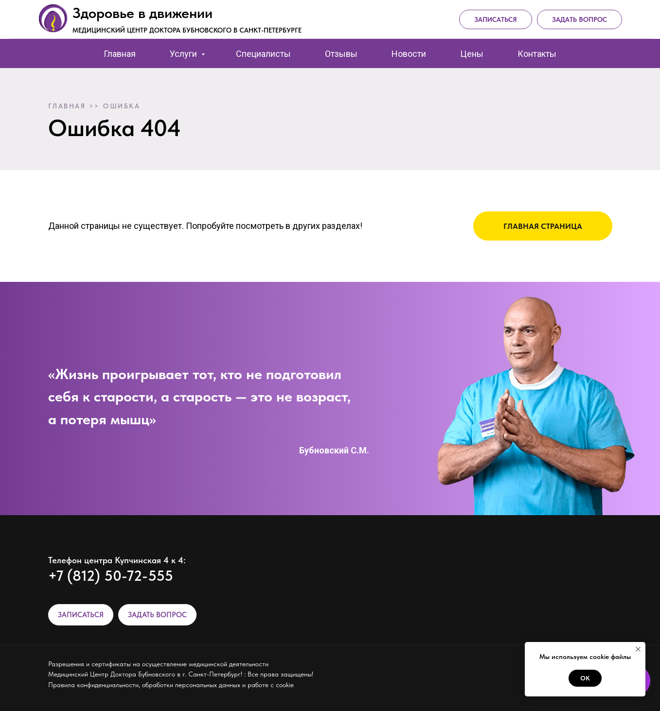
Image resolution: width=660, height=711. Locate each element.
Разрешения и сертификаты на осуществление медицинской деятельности (158, 664)
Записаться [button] (495, 19)
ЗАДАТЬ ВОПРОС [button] (157, 614)
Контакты (536, 54)
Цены (471, 54)
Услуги (184, 54)
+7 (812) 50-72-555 (110, 575)
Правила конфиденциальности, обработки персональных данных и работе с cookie (171, 685)
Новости (409, 54)
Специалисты (263, 54)
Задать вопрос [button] (579, 19)
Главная (120, 54)
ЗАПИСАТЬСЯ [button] (81, 614)
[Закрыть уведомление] (638, 649)
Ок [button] (585, 678)
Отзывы (341, 54)
